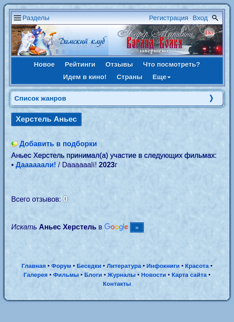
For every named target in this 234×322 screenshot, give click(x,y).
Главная (34, 266)
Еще (161, 76)
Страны (130, 76)
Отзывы (119, 64)
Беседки (89, 266)
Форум (61, 266)
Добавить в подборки (58, 144)
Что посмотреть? (171, 64)
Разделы (35, 17)
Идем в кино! (85, 76)
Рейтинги (80, 64)
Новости (153, 274)
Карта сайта (189, 274)
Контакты (117, 283)
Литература (124, 266)
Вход (200, 17)
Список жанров (40, 98)
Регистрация (169, 17)
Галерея (36, 274)
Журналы (122, 274)
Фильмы (65, 274)
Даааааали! (36, 165)
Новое (44, 64)
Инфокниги (163, 266)
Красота (197, 266)
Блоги (93, 274)
